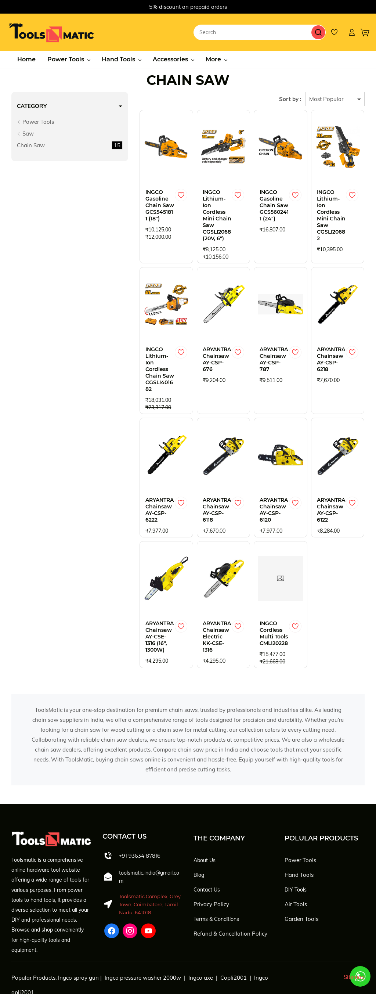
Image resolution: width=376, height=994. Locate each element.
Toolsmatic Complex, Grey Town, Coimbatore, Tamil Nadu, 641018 (150, 870)
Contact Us (207, 855)
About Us (205, 825)
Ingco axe (200, 943)
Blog (199, 840)
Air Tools (296, 869)
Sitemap (354, 942)
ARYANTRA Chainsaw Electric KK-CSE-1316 (194, 599)
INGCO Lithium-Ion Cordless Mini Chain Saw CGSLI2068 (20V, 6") (197, 207)
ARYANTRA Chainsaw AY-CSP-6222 (133, 479)
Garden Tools (301, 884)
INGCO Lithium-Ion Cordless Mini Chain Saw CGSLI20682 (326, 204)
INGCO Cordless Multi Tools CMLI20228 (258, 599)
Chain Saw (31, 144)
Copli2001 (233, 943)
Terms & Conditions (216, 884)
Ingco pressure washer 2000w (143, 943)
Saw (25, 132)
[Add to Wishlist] (157, 194)
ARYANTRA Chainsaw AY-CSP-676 (197, 342)
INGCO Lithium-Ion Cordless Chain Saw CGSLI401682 (131, 348)
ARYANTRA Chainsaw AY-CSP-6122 (327, 479)
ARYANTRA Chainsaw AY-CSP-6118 (197, 479)
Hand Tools (299, 840)
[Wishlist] (338, 31)
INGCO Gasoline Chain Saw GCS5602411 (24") (259, 204)
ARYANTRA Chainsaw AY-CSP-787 (262, 342)
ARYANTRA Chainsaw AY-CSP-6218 (327, 342)
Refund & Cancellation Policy (230, 899)
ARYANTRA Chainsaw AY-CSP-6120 (262, 479)
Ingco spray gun (78, 943)
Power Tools (35, 120)
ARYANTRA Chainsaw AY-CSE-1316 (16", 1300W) (133, 599)
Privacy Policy (211, 869)
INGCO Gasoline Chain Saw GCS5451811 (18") (129, 204)
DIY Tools (296, 855)
